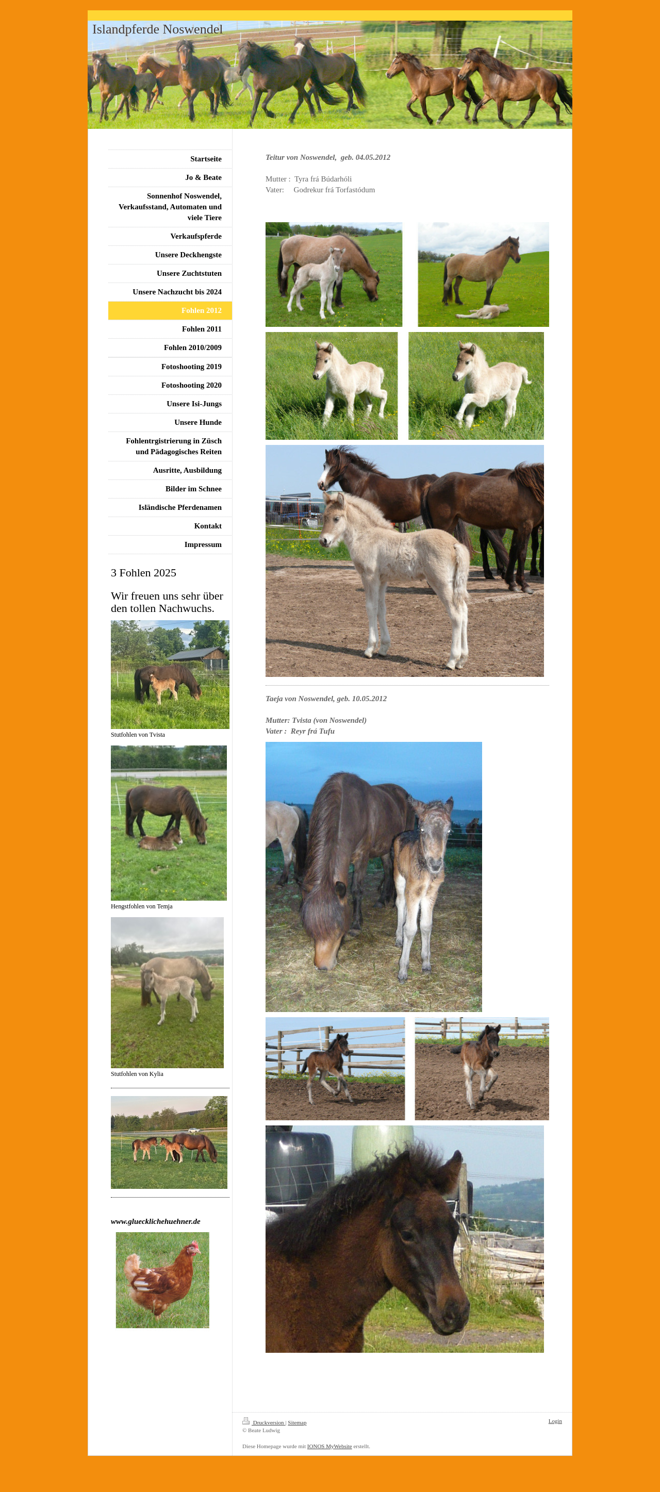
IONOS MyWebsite (329, 1446)
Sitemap (297, 1422)
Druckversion (263, 1422)
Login (555, 1421)
